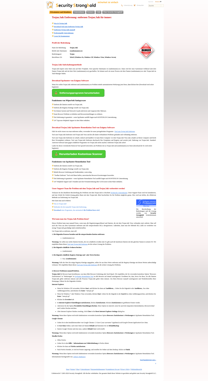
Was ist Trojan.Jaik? (60, 204)
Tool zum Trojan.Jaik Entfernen (125, 131)
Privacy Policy (125, 369)
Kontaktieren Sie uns (113, 369)
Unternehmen (79, 12)
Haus (67, 369)
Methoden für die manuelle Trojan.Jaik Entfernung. (70, 207)
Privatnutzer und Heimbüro (60, 12)
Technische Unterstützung (118, 193)
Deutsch (158, 1)
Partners (90, 12)
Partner (72, 369)
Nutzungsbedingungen (98, 369)
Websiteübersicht (136, 369)
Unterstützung (85, 369)
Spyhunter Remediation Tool (84, 276)
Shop (77, 369)
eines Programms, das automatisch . (77, 210)
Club (98, 12)
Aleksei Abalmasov (79, 357)
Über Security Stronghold (112, 12)
